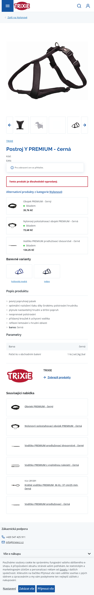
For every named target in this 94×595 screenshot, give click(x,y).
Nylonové (17, 17)
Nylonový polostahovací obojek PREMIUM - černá (50, 221)
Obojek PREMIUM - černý (37, 201)
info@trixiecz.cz (15, 542)
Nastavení (9, 588)
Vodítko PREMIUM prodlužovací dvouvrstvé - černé (51, 241)
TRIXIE (9, 141)
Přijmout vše (46, 588)
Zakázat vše (26, 588)
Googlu (64, 569)
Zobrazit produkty (57, 377)
